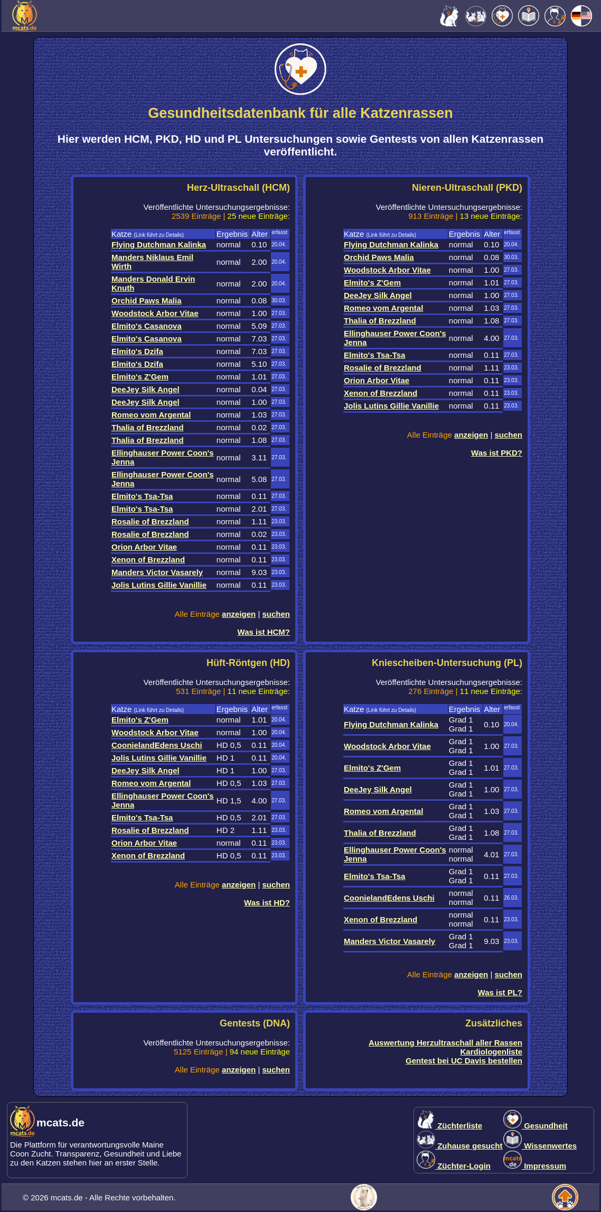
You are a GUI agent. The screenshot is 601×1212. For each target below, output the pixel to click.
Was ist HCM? (264, 631)
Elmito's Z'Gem (139, 376)
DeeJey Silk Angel (145, 389)
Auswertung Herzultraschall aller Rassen (445, 1042)
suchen (276, 613)
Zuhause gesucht (460, 1145)
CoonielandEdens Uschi (156, 745)
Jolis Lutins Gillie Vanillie (158, 584)
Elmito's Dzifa (137, 351)
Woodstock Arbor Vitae (155, 313)
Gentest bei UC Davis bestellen (464, 1060)
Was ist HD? (267, 902)
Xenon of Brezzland (148, 559)
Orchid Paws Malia (146, 300)
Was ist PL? (500, 992)
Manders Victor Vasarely (157, 572)
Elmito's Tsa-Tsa (142, 496)
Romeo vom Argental (151, 414)
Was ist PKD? (496, 452)
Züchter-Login (454, 1165)
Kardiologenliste (491, 1051)
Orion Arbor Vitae (144, 546)
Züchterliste (449, 1125)
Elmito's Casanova (146, 325)
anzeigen (239, 613)
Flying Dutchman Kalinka (158, 244)
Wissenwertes (540, 1145)
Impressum (534, 1165)
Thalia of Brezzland (147, 427)
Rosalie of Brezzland (150, 521)
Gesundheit (535, 1125)
